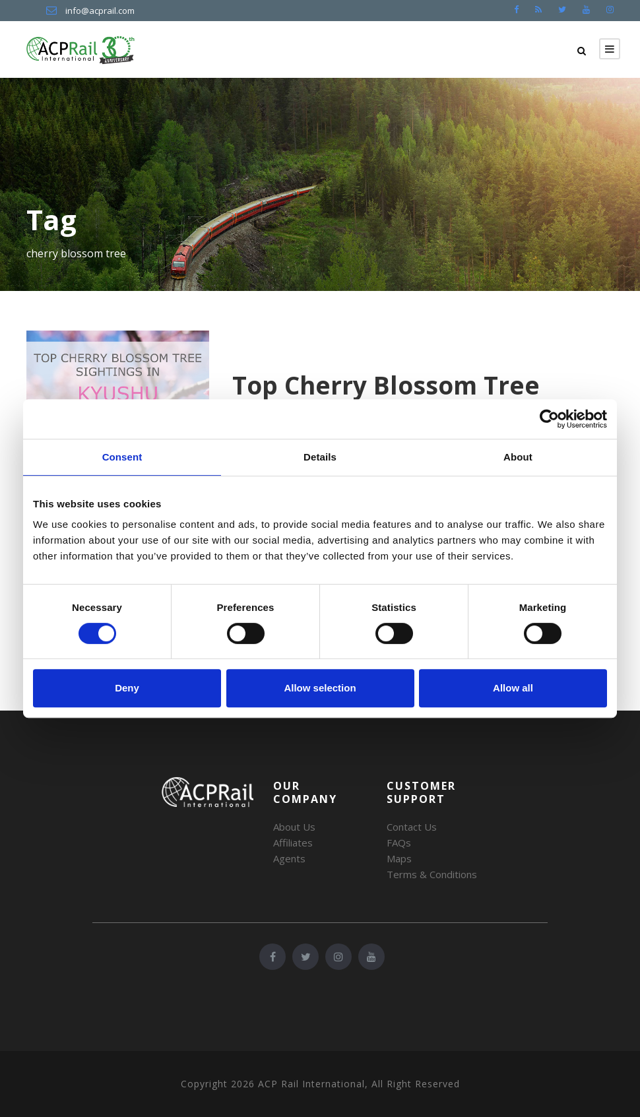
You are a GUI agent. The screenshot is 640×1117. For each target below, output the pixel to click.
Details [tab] (320, 457)
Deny (127, 687)
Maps (399, 858)
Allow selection (320, 687)
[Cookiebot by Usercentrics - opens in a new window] (549, 419)
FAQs (399, 842)
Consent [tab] (122, 457)
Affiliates (293, 842)
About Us (294, 826)
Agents (289, 858)
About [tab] (517, 457)
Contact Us (412, 826)
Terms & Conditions (432, 874)
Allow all (513, 687)
